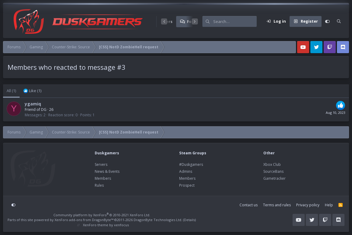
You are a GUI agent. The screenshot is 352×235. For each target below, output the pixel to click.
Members (103, 178)
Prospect (187, 185)
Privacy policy (307, 205)
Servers (101, 164)
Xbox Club (272, 164)
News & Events (107, 171)
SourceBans (273, 171)
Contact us (248, 205)
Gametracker (274, 178)
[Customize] (327, 21)
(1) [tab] (11, 90)
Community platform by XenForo (101, 215)
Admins (185, 171)
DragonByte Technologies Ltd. (158, 219)
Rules (99, 185)
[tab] (32, 91)
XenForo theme (95, 225)
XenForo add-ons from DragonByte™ (84, 219)
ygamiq (33, 104)
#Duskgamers (191, 164)
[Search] (235, 21)
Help (329, 205)
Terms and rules (277, 205)
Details (189, 219)
